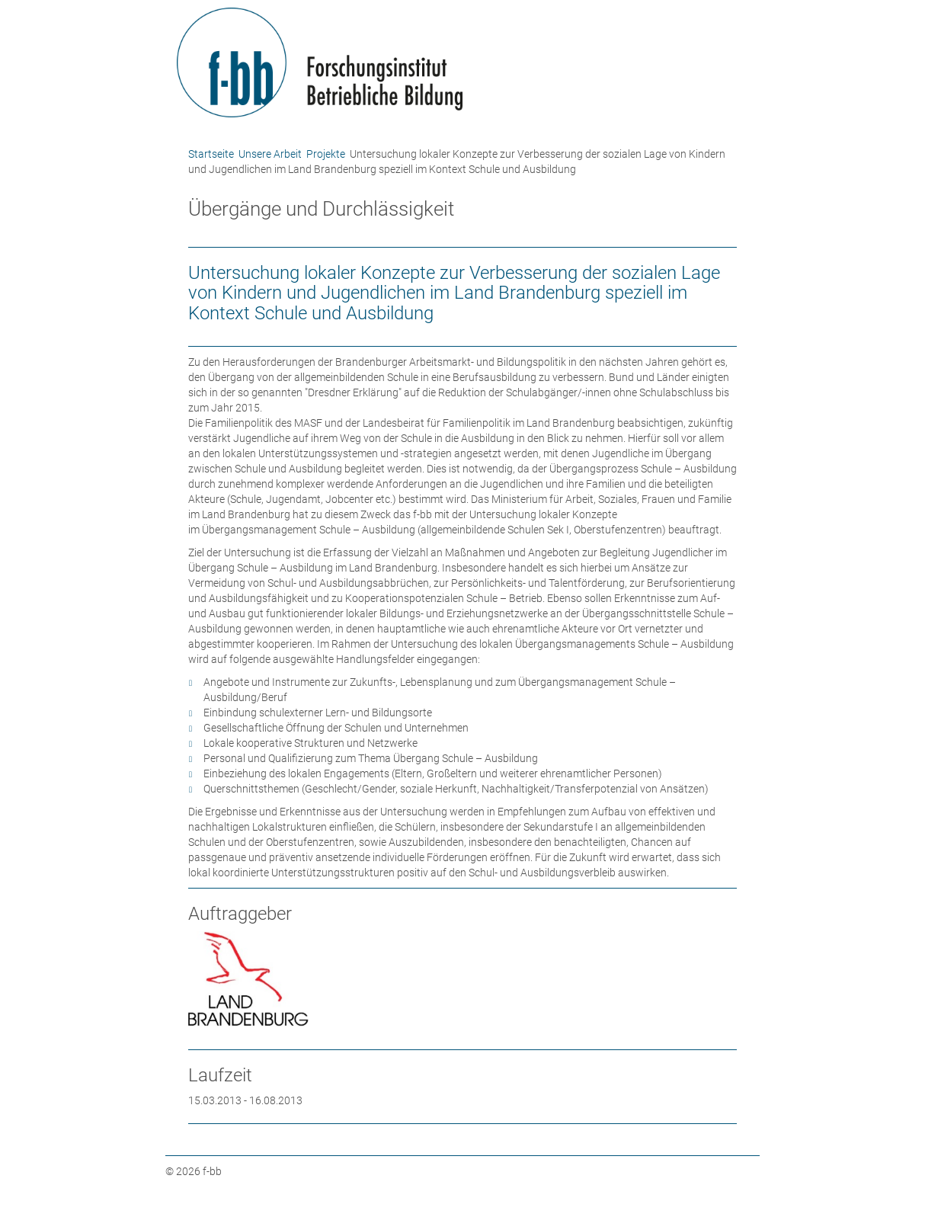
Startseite (211, 154)
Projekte (325, 154)
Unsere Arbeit (270, 154)
